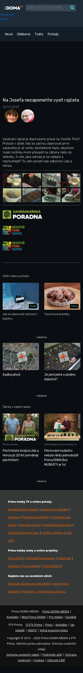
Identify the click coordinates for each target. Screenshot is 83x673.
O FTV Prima (34, 625)
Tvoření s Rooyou (52, 533)
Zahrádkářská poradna (58, 525)
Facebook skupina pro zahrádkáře (29, 584)
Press (48, 625)
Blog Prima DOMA (34, 617)
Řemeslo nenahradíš (35, 517)
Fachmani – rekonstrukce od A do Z (44, 591)
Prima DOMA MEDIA (55, 611)
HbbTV (32, 630)
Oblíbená (23, 34)
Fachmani (14, 517)
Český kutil (64, 558)
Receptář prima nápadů (22, 509)
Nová (9, 34)
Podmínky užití (52, 655)
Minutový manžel (30, 525)
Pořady (53, 34)
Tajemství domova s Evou (23, 533)
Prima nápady (31, 566)
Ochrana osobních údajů (22, 655)
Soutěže (71, 617)
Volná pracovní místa (54, 630)
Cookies (39, 660)
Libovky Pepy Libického (54, 509)
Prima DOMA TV (52, 566)
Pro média (55, 617)
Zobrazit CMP (56, 660)
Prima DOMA (16, 558)
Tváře (39, 34)
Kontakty (13, 617)
